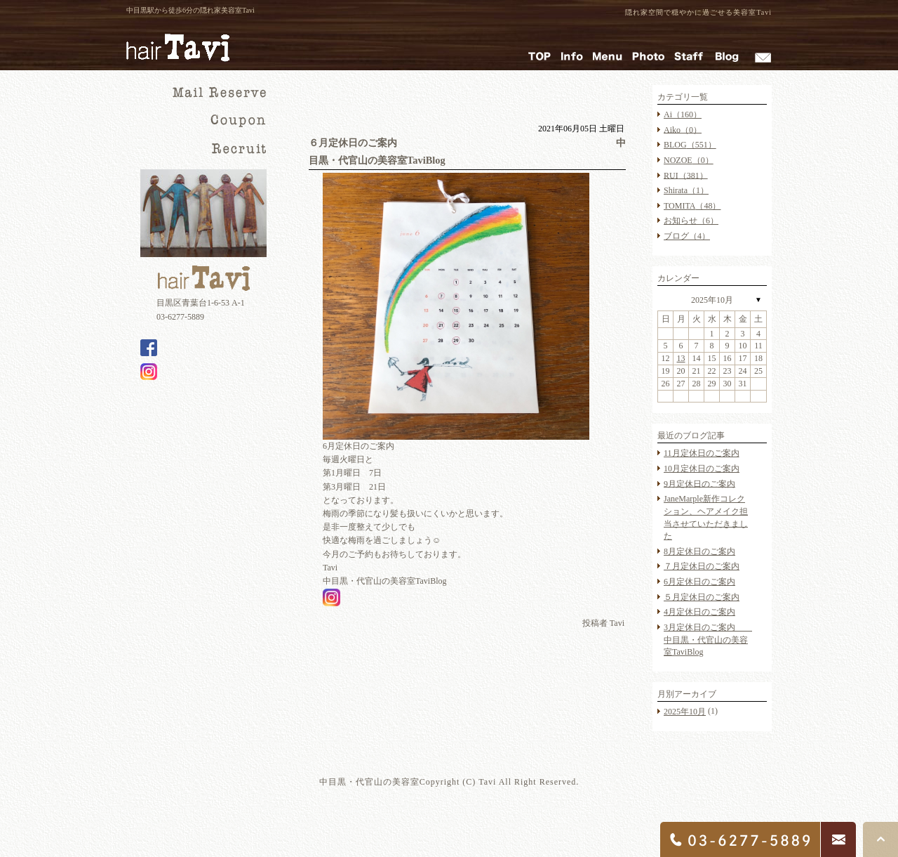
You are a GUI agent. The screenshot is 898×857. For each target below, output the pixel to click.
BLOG (690, 145)
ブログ (687, 236)
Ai (683, 114)
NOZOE (688, 160)
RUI (686, 175)
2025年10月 (712, 300)
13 (681, 358)
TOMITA (692, 206)
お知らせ (691, 220)
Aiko (683, 129)
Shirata (686, 190)
